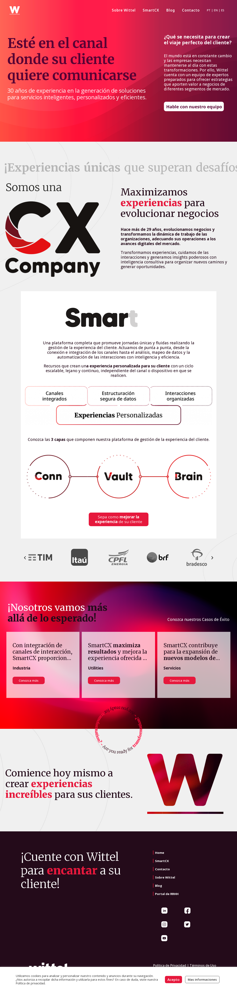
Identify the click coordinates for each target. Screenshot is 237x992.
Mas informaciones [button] (202, 979)
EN (216, 10)
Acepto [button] (173, 979)
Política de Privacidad (169, 965)
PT (208, 10)
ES (222, 10)
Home (159, 853)
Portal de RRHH (167, 894)
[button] (25, 558)
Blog (158, 885)
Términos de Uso (203, 965)
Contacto (162, 869)
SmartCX (162, 861)
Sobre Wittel (165, 877)
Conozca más (104, 680)
